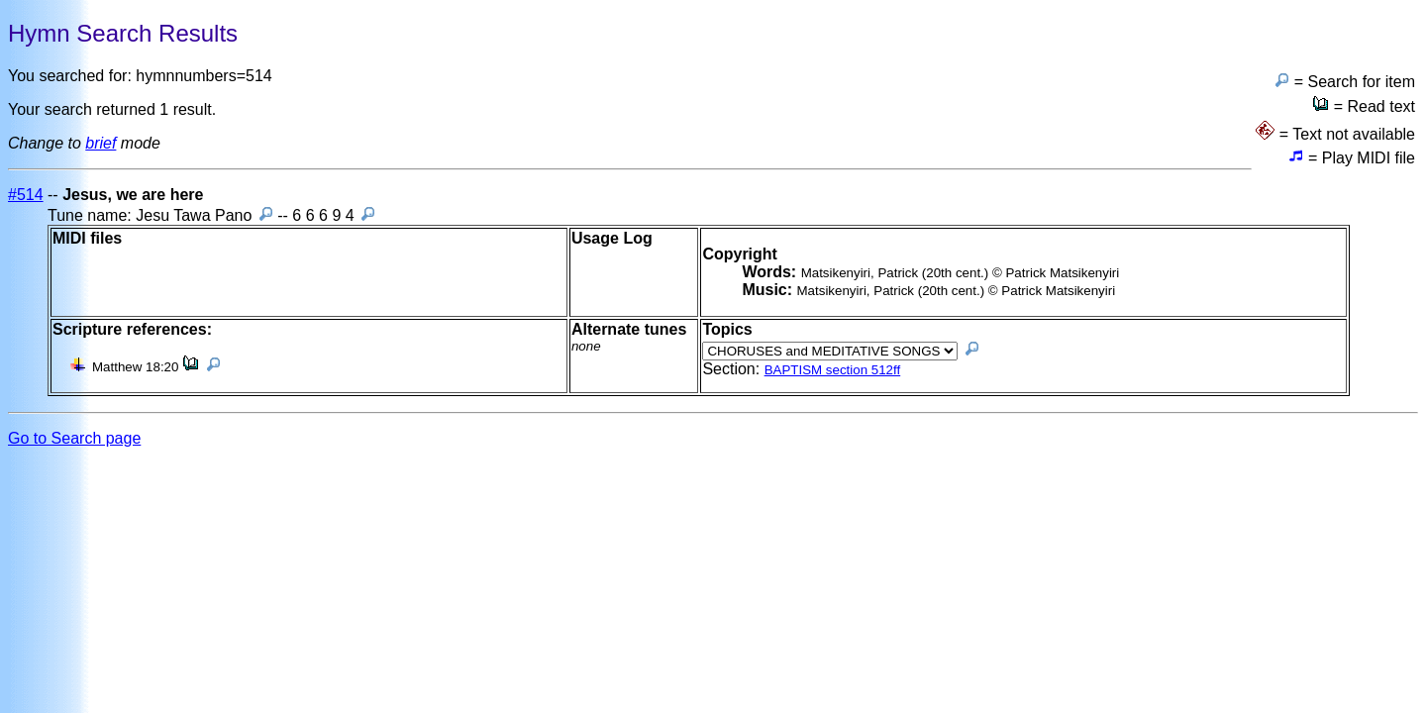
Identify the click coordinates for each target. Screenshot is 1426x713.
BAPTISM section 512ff (832, 369)
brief (100, 143)
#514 (26, 194)
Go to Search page (74, 438)
